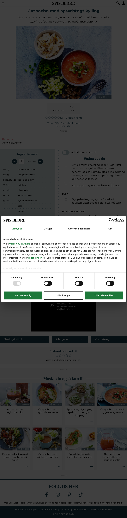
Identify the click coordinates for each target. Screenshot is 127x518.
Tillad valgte (63, 295)
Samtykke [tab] (17, 228)
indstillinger (35, 258)
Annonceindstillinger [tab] (79, 228)
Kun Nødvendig (23, 295)
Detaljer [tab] (48, 228)
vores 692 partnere (19, 243)
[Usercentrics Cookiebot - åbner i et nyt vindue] (111, 220)
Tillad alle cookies (103, 295)
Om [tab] (110, 228)
